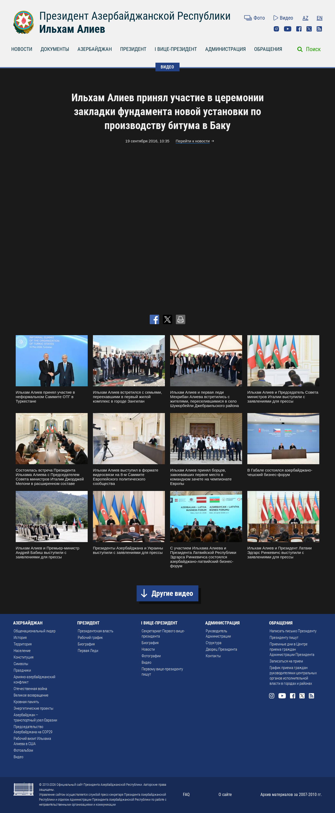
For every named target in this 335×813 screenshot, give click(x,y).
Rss (319, 28)
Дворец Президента (221, 649)
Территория (23, 644)
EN (319, 18)
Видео (286, 18)
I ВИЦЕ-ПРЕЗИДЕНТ (176, 49)
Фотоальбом (23, 750)
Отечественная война (30, 688)
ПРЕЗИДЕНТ (133, 49)
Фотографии (151, 656)
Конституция (24, 657)
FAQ (186, 794)
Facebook (299, 28)
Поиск (313, 49)
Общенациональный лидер (34, 631)
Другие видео (172, 593)
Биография (86, 644)
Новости (148, 649)
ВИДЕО (167, 67)
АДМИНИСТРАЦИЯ (225, 49)
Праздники (22, 670)
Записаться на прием (286, 661)
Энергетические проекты (33, 708)
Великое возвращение (31, 695)
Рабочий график (90, 637)
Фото (259, 18)
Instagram (276, 28)
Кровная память (26, 701)
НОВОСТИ (21, 49)
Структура (213, 642)
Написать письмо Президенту (293, 631)
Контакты (213, 656)
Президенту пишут (284, 637)
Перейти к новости (193, 141)
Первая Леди (88, 650)
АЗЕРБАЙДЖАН (94, 49)
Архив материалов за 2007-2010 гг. (291, 794)
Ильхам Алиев (72, 29)
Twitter (309, 28)
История (20, 637)
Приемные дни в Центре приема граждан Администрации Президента (292, 649)
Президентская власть (95, 631)
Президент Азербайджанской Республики (135, 15)
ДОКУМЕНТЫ (55, 49)
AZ (305, 18)
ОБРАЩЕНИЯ (268, 49)
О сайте (225, 794)
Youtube (287, 28)
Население (22, 650)
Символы (21, 663)
